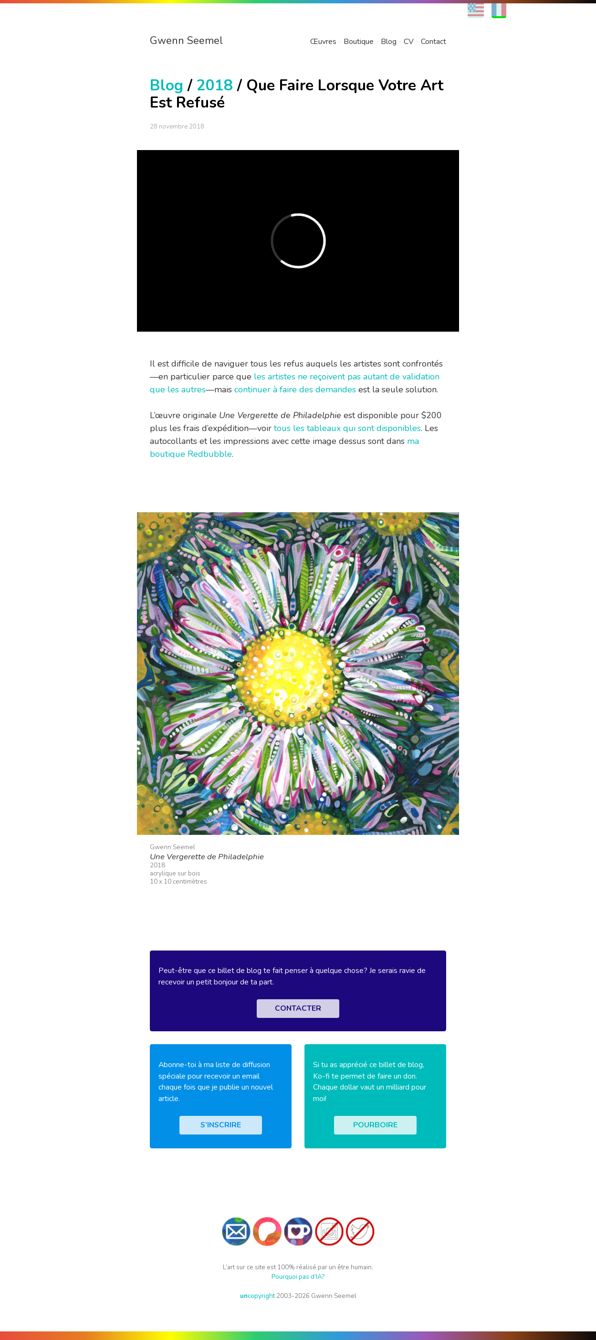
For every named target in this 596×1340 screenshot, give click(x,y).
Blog (389, 41)
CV (409, 41)
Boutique (359, 41)
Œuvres (323, 41)
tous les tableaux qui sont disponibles (347, 428)
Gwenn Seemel (186, 40)
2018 (215, 85)
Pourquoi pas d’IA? (298, 1276)
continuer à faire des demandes (295, 389)
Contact (433, 41)
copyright (257, 1295)
